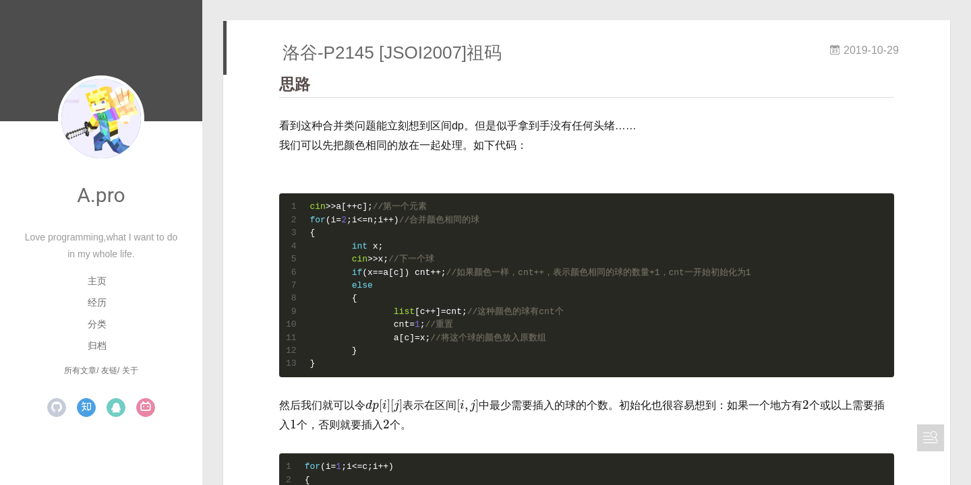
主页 (97, 281)
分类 (97, 324)
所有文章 (80, 370)
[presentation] (384, 405)
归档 (97, 345)
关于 (130, 370)
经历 (97, 302)
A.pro (101, 195)
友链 (109, 370)
